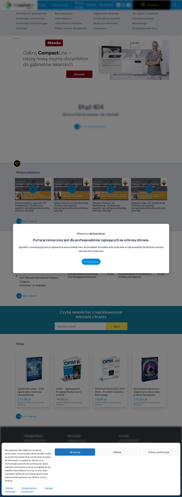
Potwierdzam (91, 261)
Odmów (117, 452)
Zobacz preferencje (158, 452)
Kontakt (49, 488)
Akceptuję (75, 452)
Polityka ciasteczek (10, 490)
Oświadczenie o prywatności (29, 490)
